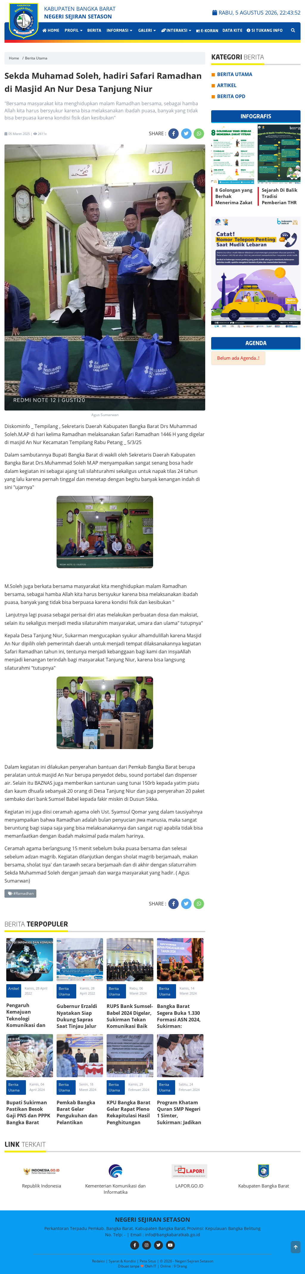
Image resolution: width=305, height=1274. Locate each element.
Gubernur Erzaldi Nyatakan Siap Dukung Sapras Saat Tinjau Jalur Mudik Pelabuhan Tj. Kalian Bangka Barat (78, 1026)
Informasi (119, 31)
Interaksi (176, 31)
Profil (73, 31)
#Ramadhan (21, 893)
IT (154, 1266)
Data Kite (232, 31)
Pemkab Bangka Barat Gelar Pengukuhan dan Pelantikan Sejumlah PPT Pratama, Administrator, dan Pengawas (79, 1125)
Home (50, 31)
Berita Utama (36, 58)
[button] (296, 1247)
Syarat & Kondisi (123, 1261)
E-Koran (207, 31)
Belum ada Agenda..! (238, 358)
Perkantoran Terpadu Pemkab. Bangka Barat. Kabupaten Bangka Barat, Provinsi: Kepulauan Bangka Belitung (152, 1228)
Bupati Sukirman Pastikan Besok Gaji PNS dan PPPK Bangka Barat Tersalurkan (28, 1116)
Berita (94, 31)
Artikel (13, 988)
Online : (166, 1266)
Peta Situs (148, 1261)
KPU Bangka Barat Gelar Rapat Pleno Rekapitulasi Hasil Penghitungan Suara (128, 1116)
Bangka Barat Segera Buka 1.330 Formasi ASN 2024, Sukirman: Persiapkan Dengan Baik (180, 1023)
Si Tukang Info (265, 31)
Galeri (146, 31)
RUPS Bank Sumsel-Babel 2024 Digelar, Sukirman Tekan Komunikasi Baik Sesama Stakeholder (130, 1023)
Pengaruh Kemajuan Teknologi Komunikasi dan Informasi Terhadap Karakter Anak (28, 1025)
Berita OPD (231, 96)
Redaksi (99, 1261)
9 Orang (173, 1266)
